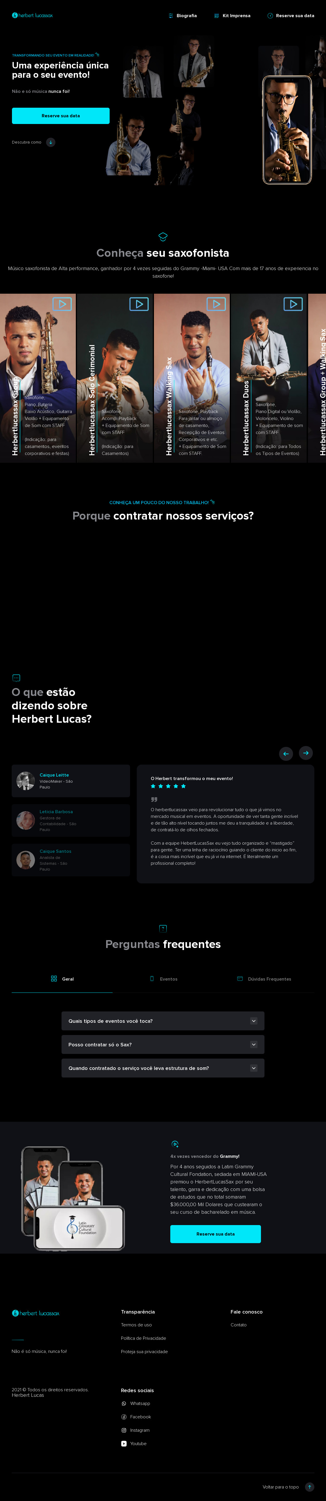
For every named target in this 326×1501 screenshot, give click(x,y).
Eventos (163, 978)
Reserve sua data (291, 16)
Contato (239, 1325)
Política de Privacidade (143, 1338)
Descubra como (33, 142)
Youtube (134, 1444)
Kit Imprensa (232, 16)
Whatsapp (135, 1403)
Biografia (182, 16)
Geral (62, 978)
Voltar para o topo (288, 1487)
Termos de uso (136, 1325)
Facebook (136, 1417)
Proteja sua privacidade (144, 1352)
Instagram (135, 1430)
